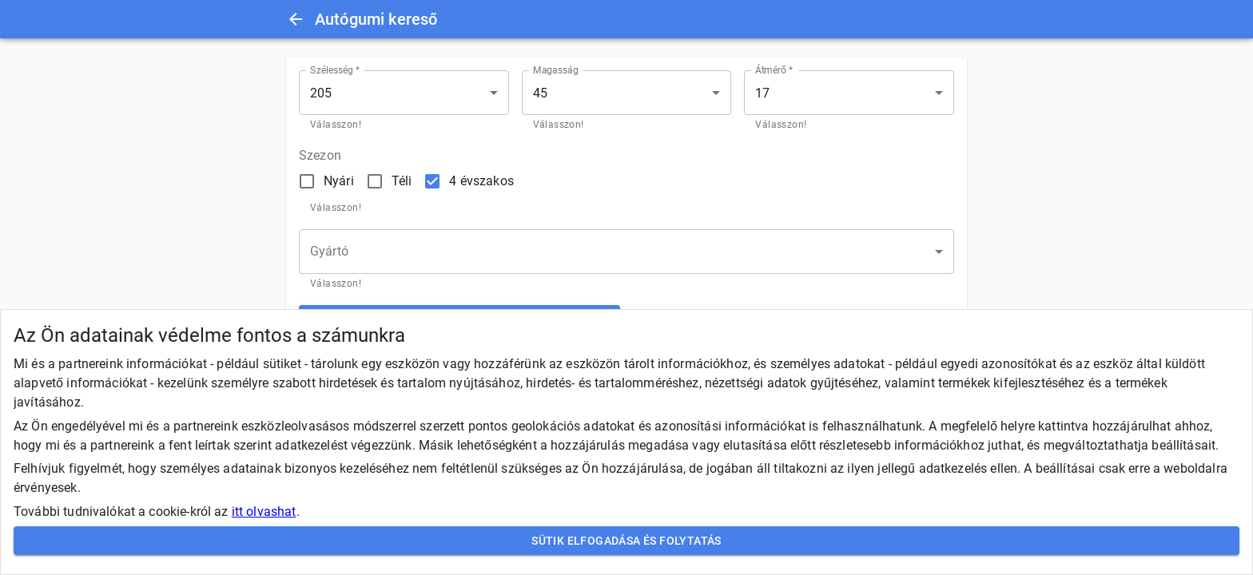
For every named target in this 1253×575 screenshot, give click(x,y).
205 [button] (321, 93)
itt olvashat (264, 511)
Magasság (556, 70)
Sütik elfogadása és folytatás (626, 541)
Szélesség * (335, 70)
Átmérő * (774, 70)
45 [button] (540, 93)
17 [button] (762, 93)
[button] (626, 251)
